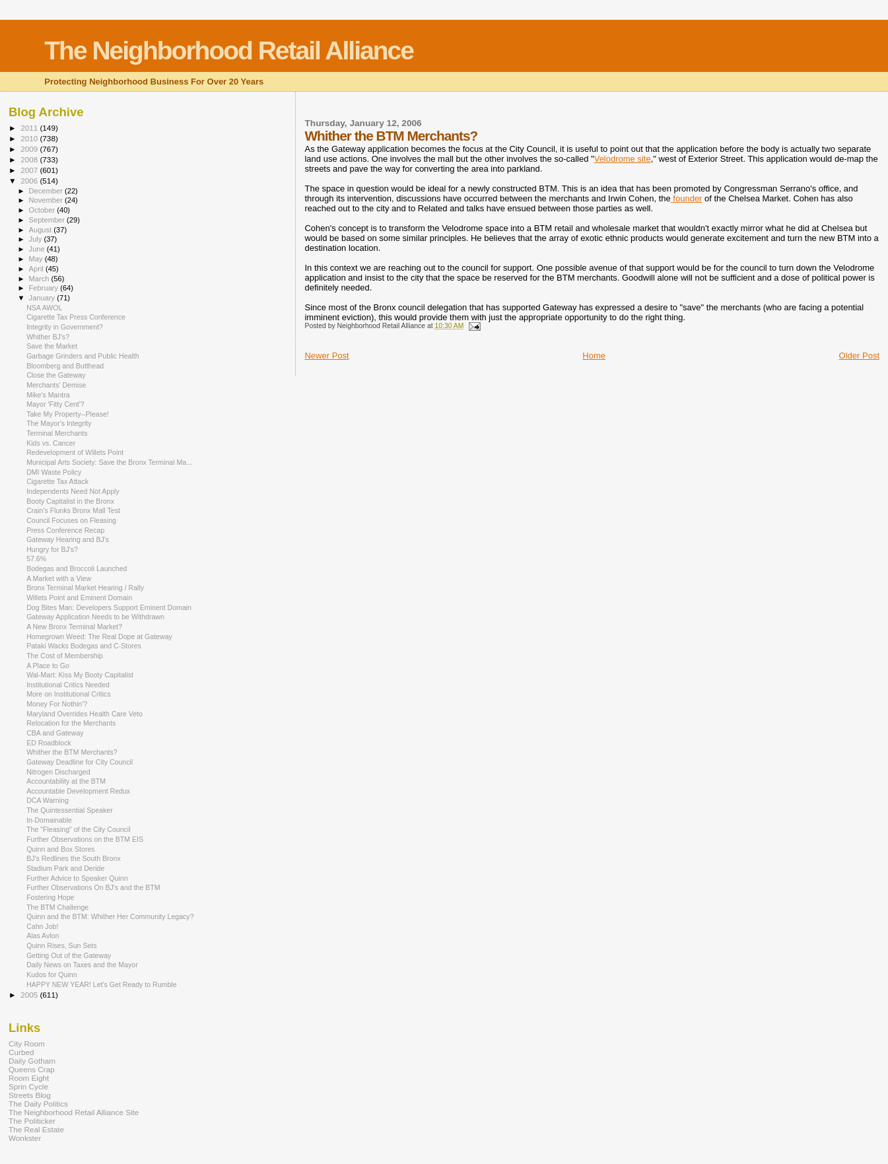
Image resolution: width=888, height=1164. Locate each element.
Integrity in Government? (64, 327)
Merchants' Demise (56, 385)
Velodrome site (622, 159)
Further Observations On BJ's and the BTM (93, 887)
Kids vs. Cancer (50, 443)
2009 (30, 149)
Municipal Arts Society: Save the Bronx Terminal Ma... (109, 462)
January (43, 298)
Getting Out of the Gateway (68, 955)
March (40, 279)
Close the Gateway (55, 375)
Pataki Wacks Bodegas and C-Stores (83, 646)
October (43, 210)
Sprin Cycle (28, 1086)
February (45, 288)
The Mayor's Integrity (58, 423)
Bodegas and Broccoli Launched (76, 568)
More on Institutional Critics (68, 694)
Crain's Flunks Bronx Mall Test (73, 510)
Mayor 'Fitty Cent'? (55, 404)
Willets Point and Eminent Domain (79, 597)
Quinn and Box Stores (60, 849)
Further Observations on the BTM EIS (84, 839)
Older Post (859, 355)
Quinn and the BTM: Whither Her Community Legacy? (109, 916)
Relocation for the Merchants (71, 723)
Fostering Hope (50, 897)
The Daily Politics (38, 1103)
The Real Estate (36, 1129)
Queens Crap (32, 1069)
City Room (27, 1043)
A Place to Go (47, 665)
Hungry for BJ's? (52, 549)
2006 (30, 180)
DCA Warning (47, 800)
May (37, 259)
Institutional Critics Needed (68, 685)
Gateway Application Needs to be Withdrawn (95, 617)
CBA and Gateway (54, 733)
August (41, 230)
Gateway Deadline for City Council (79, 762)
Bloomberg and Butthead (65, 366)
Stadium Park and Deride (65, 868)
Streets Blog (30, 1095)
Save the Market (51, 346)
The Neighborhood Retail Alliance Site (74, 1112)
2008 (30, 159)
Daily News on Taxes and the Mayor (82, 965)
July (36, 239)
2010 (30, 138)
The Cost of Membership (64, 656)
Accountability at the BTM (66, 781)
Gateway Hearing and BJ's (67, 539)
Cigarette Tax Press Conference (75, 317)
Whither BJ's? (47, 337)
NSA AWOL (44, 308)
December (47, 191)
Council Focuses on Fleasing (71, 520)
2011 (30, 127)
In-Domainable (49, 820)
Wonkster (25, 1138)
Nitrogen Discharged (58, 772)
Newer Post (326, 355)
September (48, 220)
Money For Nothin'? (56, 704)
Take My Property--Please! (67, 414)
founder (686, 198)
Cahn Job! (42, 926)
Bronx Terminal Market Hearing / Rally (85, 588)
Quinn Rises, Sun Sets (61, 945)
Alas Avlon (42, 936)
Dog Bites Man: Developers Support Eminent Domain (108, 607)
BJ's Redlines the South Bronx (73, 858)
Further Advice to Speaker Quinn (76, 878)
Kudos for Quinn (51, 974)
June (38, 249)
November (47, 200)
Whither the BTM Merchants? (72, 752)
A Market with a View (58, 578)
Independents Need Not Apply (73, 491)
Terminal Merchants (56, 433)
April (37, 269)
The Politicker (32, 1120)
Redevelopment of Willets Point (74, 452)
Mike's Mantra (48, 395)
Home (593, 355)
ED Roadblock (48, 743)
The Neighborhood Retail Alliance (228, 50)
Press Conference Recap (65, 530)
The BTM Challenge (57, 907)
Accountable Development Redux (78, 791)
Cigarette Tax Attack (57, 481)
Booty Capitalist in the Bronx (70, 501)
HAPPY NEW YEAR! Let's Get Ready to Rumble (101, 984)
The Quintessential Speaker (69, 810)
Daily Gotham (32, 1060)
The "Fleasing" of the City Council (78, 829)
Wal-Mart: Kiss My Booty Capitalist (79, 675)
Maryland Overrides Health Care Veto (84, 714)
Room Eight (29, 1078)
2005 (30, 994)
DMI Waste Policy (53, 472)
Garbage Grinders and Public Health (82, 356)
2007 (30, 170)
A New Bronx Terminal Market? (74, 627)
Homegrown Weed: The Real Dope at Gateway (99, 636)
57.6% (36, 559)
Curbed (21, 1052)
